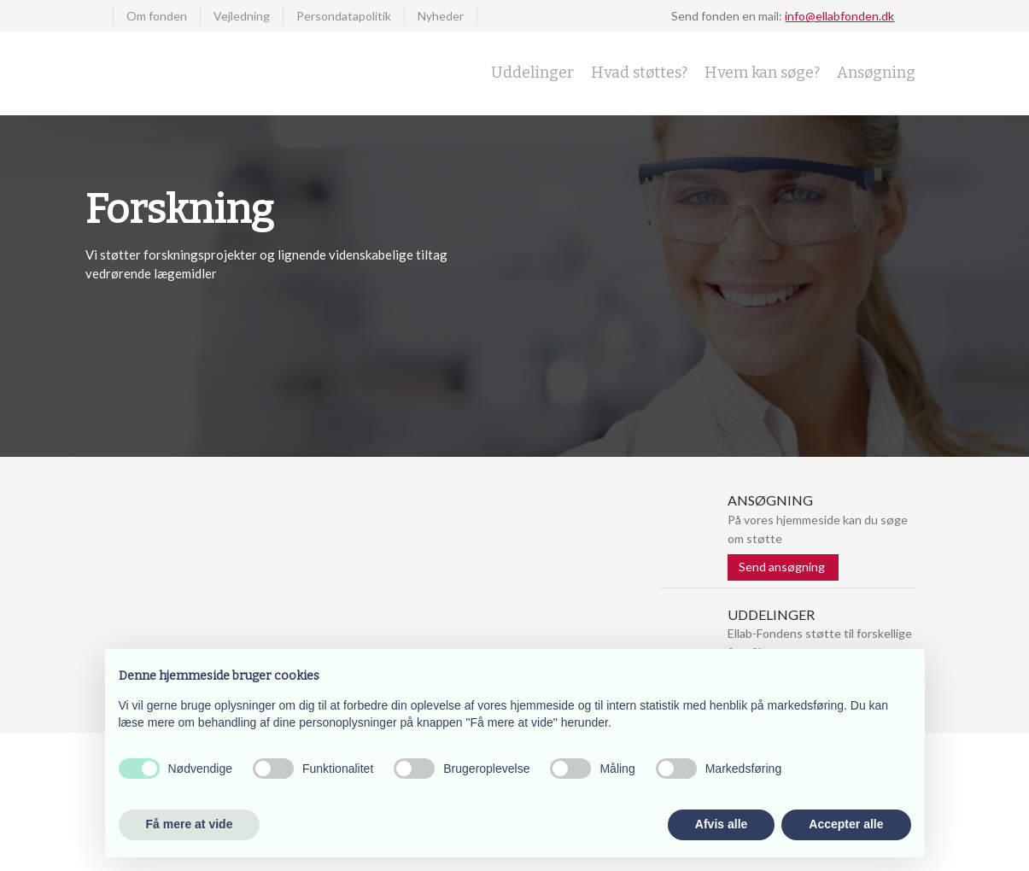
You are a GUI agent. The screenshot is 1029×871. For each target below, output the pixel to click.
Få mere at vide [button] (189, 824)
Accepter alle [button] (846, 824)
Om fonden (156, 16)
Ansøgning (876, 72)
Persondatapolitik (343, 16)
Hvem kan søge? (762, 72)
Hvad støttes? (639, 72)
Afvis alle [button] (721, 824)
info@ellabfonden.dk (839, 16)
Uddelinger (532, 72)
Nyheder (441, 16)
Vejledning (241, 16)
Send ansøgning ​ (783, 566)
